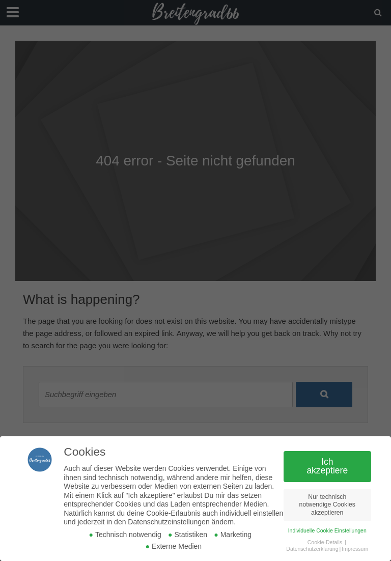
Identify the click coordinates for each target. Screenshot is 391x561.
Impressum (355, 549)
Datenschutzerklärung (312, 549)
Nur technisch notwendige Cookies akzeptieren (327, 504)
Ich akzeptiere (327, 466)
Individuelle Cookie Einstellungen (327, 530)
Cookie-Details (325, 542)
